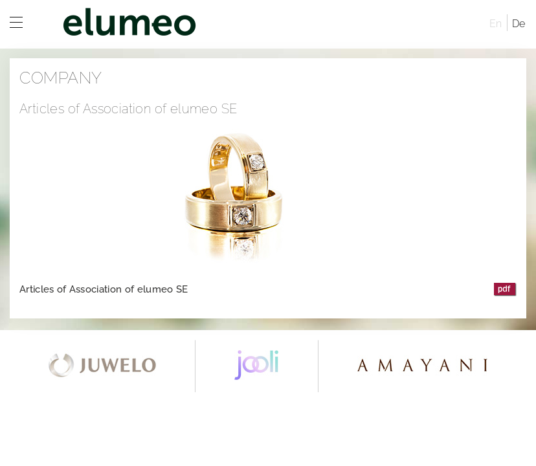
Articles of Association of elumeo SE (103, 289)
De (519, 23)
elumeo (261, 24)
